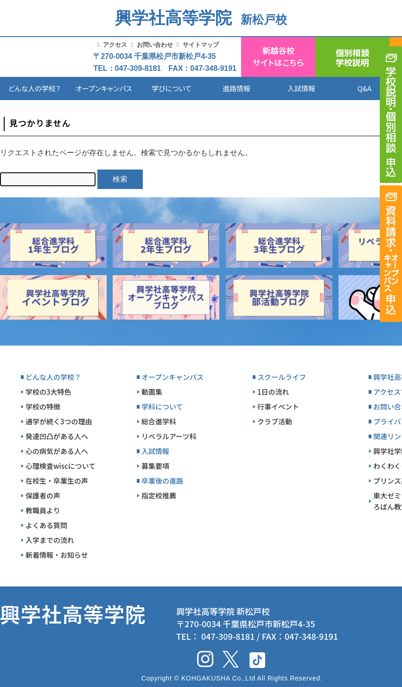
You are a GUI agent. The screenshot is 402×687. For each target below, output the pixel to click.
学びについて (171, 88)
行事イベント (278, 406)
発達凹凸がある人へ (57, 436)
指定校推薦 (158, 495)
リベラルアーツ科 (169, 436)
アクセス (115, 44)
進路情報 (236, 88)
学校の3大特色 (48, 392)
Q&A (364, 88)
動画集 (151, 392)
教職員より (43, 510)
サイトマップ (201, 44)
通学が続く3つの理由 (59, 421)
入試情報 (301, 88)
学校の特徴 (43, 406)
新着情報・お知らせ (57, 555)
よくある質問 (46, 525)
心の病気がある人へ (57, 451)
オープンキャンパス (104, 88)
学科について (162, 406)
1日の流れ (273, 392)
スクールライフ (281, 377)
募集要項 (155, 466)
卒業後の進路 (162, 480)
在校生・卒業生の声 (57, 480)
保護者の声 (43, 495)
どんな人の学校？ (34, 88)
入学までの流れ (50, 540)
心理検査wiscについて (61, 466)
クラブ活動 (274, 421)
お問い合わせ (155, 44)
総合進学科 (158, 421)
